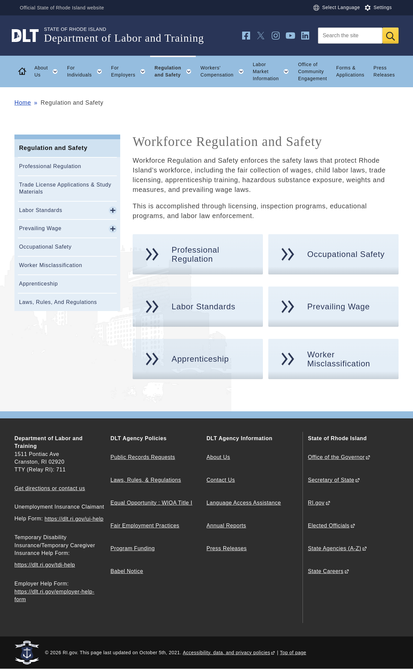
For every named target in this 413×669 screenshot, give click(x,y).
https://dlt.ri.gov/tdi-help (44, 565)
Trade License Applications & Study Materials (65, 188)
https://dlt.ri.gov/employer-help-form (54, 595)
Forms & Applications (350, 71)
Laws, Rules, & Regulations (145, 480)
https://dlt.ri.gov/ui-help (74, 519)
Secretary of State (331, 480)
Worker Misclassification (50, 265)
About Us (218, 457)
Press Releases (384, 71)
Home (22, 102)
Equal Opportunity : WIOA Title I (151, 503)
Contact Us (220, 480)
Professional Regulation (50, 166)
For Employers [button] (130, 71)
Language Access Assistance (243, 503)
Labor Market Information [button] (273, 71)
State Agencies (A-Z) (334, 548)
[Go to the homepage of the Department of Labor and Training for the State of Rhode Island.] (29, 35)
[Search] (350, 36)
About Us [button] (48, 71)
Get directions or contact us (49, 488)
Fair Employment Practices (144, 525)
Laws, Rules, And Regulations (58, 302)
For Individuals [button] (86, 71)
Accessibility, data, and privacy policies (226, 652)
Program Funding (132, 548)
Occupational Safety (45, 247)
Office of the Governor (336, 457)
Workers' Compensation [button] (224, 71)
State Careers (325, 571)
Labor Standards (40, 210)
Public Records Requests (142, 457)
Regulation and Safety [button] (175, 71)
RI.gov (316, 503)
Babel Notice (126, 571)
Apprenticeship (38, 284)
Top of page (293, 652)
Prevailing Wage (40, 228)
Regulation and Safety (53, 148)
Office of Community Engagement (312, 71)
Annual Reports (226, 525)
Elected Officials (329, 525)
